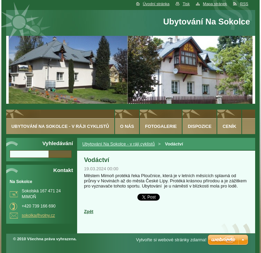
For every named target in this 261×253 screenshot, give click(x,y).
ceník (229, 126)
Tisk (186, 4)
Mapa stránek (215, 4)
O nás (127, 126)
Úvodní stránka (156, 4)
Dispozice (199, 126)
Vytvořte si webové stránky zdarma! (171, 239)
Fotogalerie (161, 126)
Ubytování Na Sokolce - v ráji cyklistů (118, 143)
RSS (244, 4)
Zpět (88, 211)
